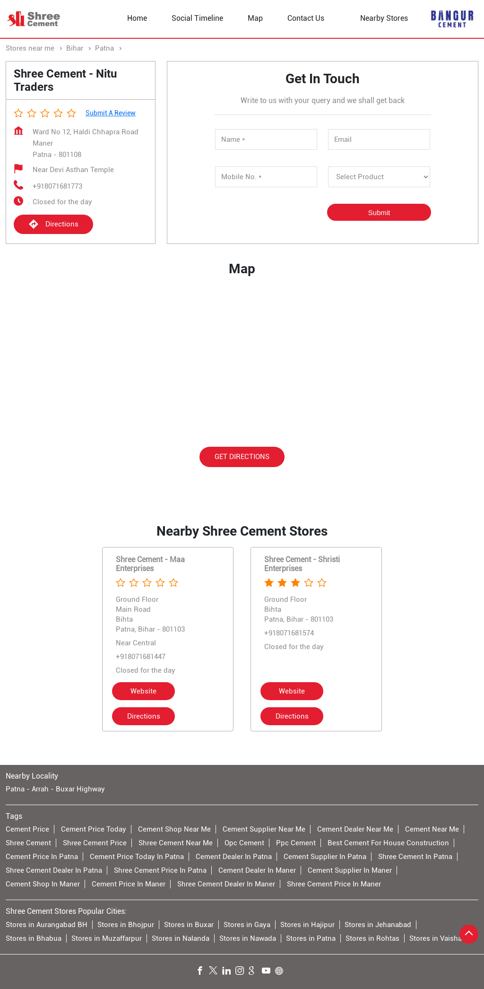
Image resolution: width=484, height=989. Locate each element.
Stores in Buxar (189, 924)
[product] (379, 176)
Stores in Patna (311, 938)
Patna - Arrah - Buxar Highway (55, 789)
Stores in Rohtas (372, 938)
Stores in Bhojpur (125, 924)
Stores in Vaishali (437, 938)
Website (143, 691)
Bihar (74, 48)
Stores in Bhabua (33, 938)
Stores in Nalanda (180, 938)
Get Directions (242, 456)
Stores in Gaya (247, 924)
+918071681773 (57, 186)
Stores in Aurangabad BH (46, 924)
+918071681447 (140, 656)
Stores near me (30, 48)
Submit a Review (111, 113)
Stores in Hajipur (307, 924)
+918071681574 (289, 633)
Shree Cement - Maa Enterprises (150, 564)
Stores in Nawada (247, 938)
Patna (104, 48)
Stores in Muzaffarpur (106, 938)
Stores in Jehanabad (378, 924)
